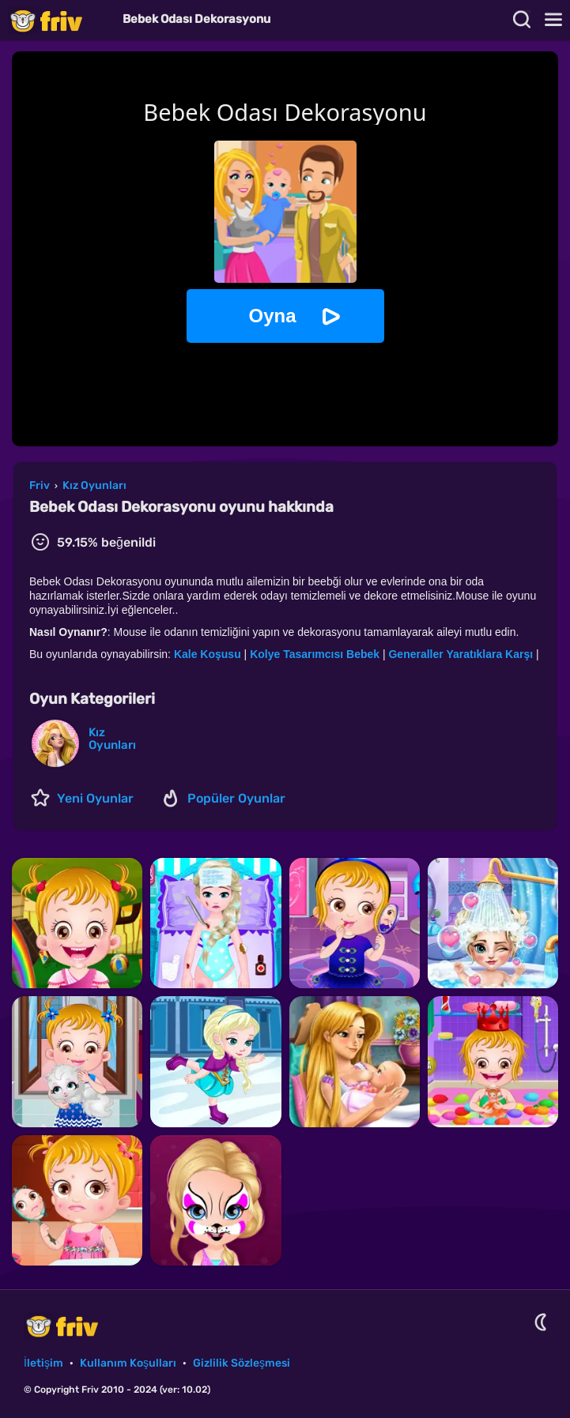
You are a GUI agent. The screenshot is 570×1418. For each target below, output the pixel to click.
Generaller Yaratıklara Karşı (460, 654)
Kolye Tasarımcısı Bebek (316, 654)
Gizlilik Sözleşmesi (241, 1363)
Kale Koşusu (207, 654)
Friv (59, 20)
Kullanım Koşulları (128, 1363)
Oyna (272, 315)
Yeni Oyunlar (95, 798)
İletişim (43, 1363)
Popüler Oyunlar (236, 798)
